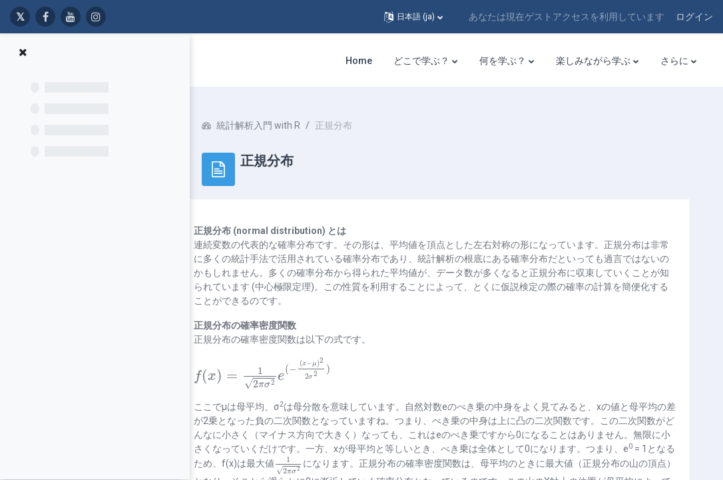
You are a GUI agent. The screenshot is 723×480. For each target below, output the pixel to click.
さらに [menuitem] (674, 60)
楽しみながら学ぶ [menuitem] (593, 60)
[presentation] (288, 370)
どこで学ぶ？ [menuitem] (421, 60)
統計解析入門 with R (284, 120)
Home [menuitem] (359, 60)
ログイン (694, 16)
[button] (413, 16)
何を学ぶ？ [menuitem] (502, 60)
